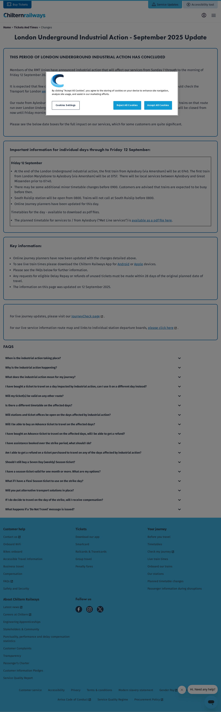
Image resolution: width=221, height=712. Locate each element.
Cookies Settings (66, 105)
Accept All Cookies (158, 105)
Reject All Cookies (127, 105)
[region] (112, 93)
